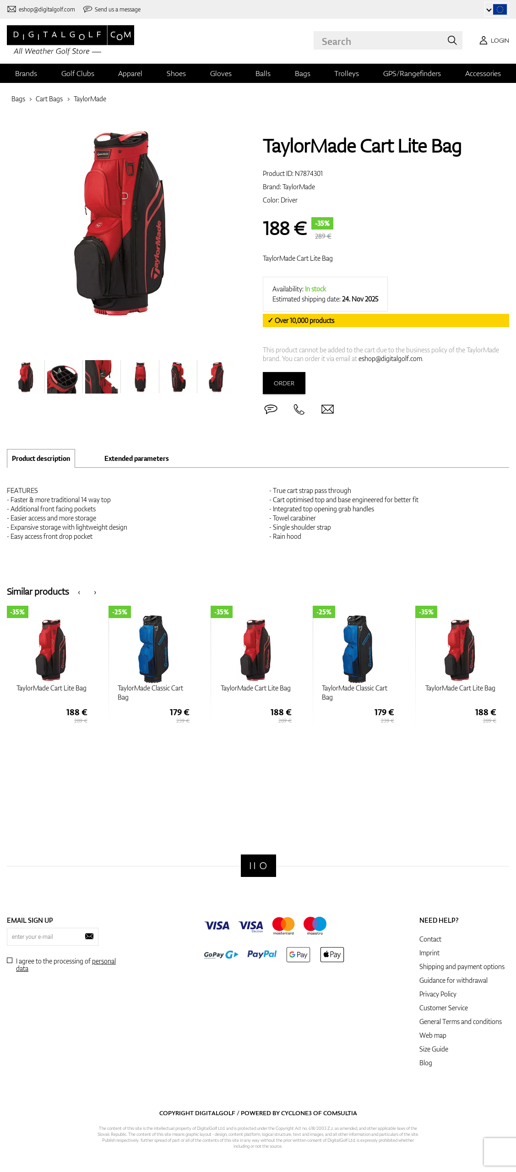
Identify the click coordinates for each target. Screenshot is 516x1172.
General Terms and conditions (460, 1021)
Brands (26, 73)
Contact (430, 939)
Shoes (176, 73)
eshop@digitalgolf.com (390, 358)
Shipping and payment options (462, 966)
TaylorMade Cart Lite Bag (298, 258)
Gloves (221, 73)
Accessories (483, 73)
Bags (302, 73)
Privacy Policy (437, 994)
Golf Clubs (77, 73)
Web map (432, 1035)
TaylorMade (90, 98)
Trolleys (346, 73)
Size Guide (433, 1049)
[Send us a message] (112, 9)
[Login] (492, 40)
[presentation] (79, 591)
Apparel (130, 73)
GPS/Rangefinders (412, 73)
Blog (425, 1062)
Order (284, 383)
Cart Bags (49, 98)
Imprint (429, 952)
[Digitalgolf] (258, 865)
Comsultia (340, 1113)
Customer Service (443, 1007)
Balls (263, 73)
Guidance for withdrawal (453, 980)
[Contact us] (41, 9)
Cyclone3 (296, 1113)
